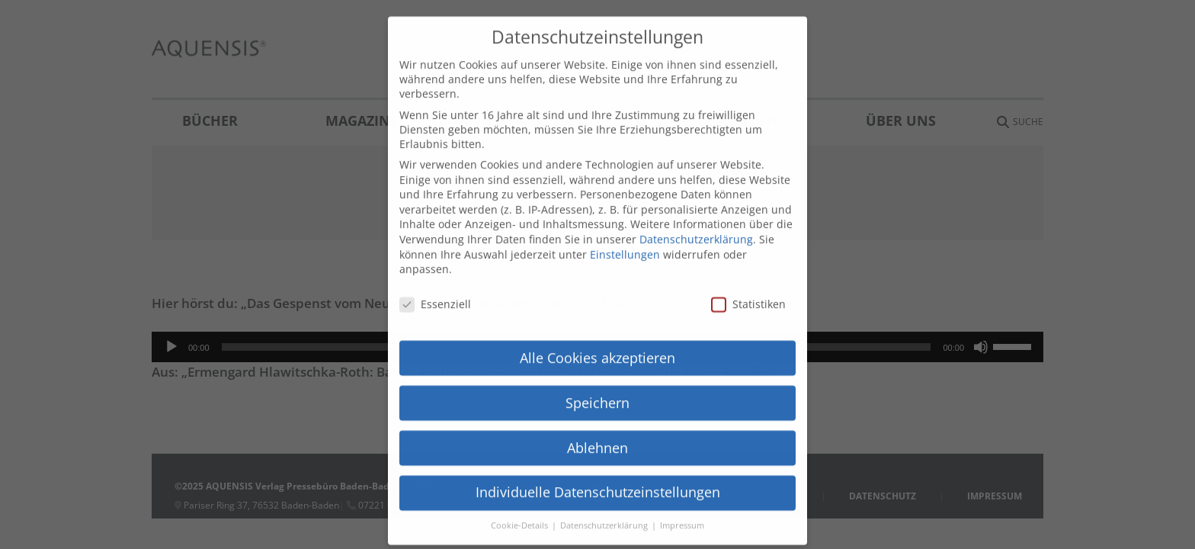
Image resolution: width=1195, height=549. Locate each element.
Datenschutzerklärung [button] (605, 495)
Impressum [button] (682, 495)
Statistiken (748, 273)
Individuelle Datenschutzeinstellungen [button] (598, 461)
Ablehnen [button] (597, 416)
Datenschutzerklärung (696, 208)
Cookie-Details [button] (520, 495)
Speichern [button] (597, 371)
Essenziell (435, 273)
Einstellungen (625, 223)
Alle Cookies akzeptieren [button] (597, 326)
